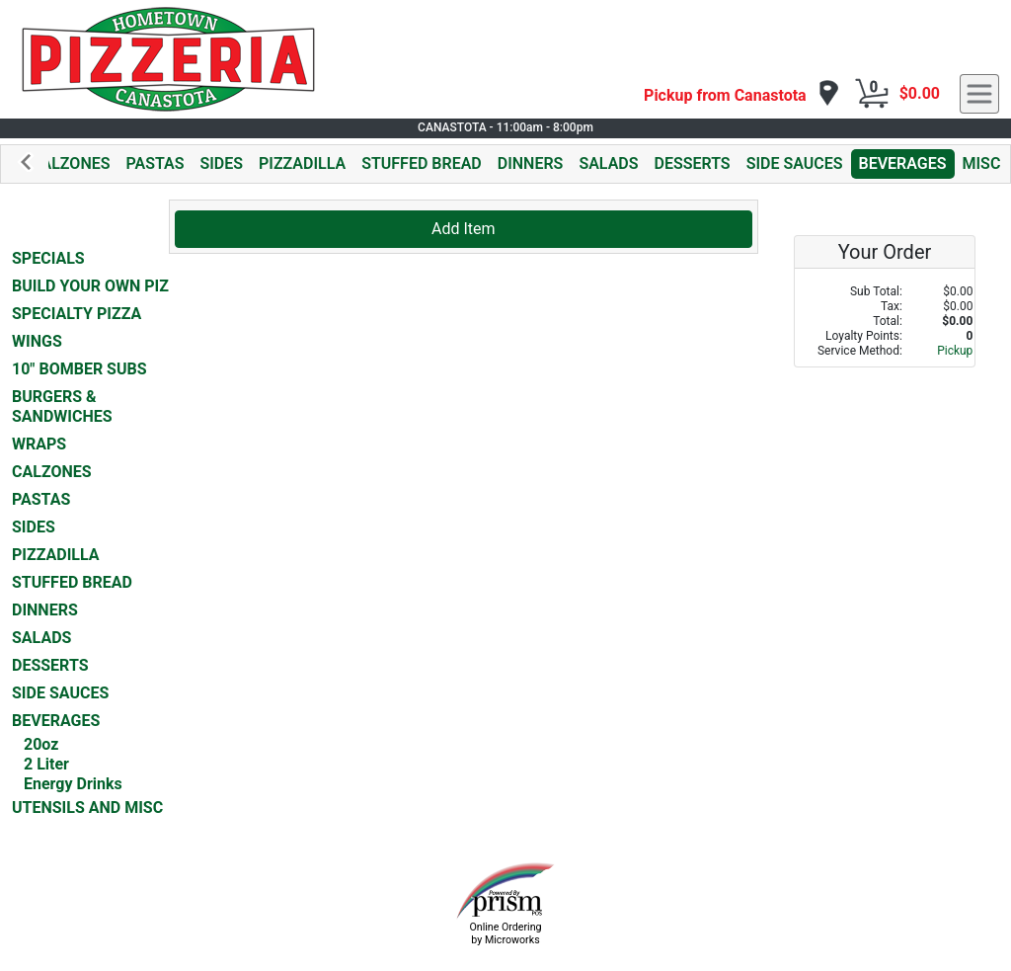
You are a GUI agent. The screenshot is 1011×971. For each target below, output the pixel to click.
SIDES (221, 163)
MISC (982, 163)
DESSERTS (693, 163)
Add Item (463, 228)
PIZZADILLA (302, 163)
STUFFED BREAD (421, 163)
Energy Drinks (73, 783)
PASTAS (154, 163)
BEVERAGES (903, 163)
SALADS (608, 163)
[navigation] (742, 94)
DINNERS (531, 163)
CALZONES (70, 163)
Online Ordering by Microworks (505, 933)
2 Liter (46, 764)
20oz (41, 744)
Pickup (954, 351)
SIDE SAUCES (794, 163)
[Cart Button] (872, 94)
